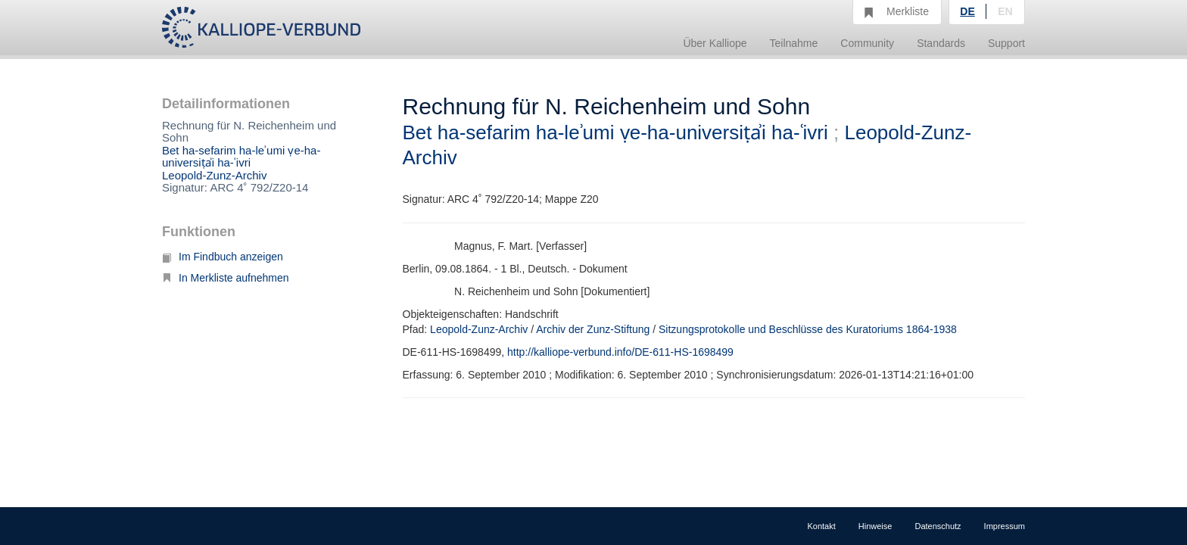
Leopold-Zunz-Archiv (214, 175)
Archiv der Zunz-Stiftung (593, 329)
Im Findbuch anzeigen (222, 257)
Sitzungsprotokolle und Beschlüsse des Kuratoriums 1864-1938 (808, 329)
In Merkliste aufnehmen (225, 278)
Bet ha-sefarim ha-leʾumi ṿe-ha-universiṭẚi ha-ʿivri (241, 157)
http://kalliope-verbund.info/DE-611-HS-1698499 (620, 352)
